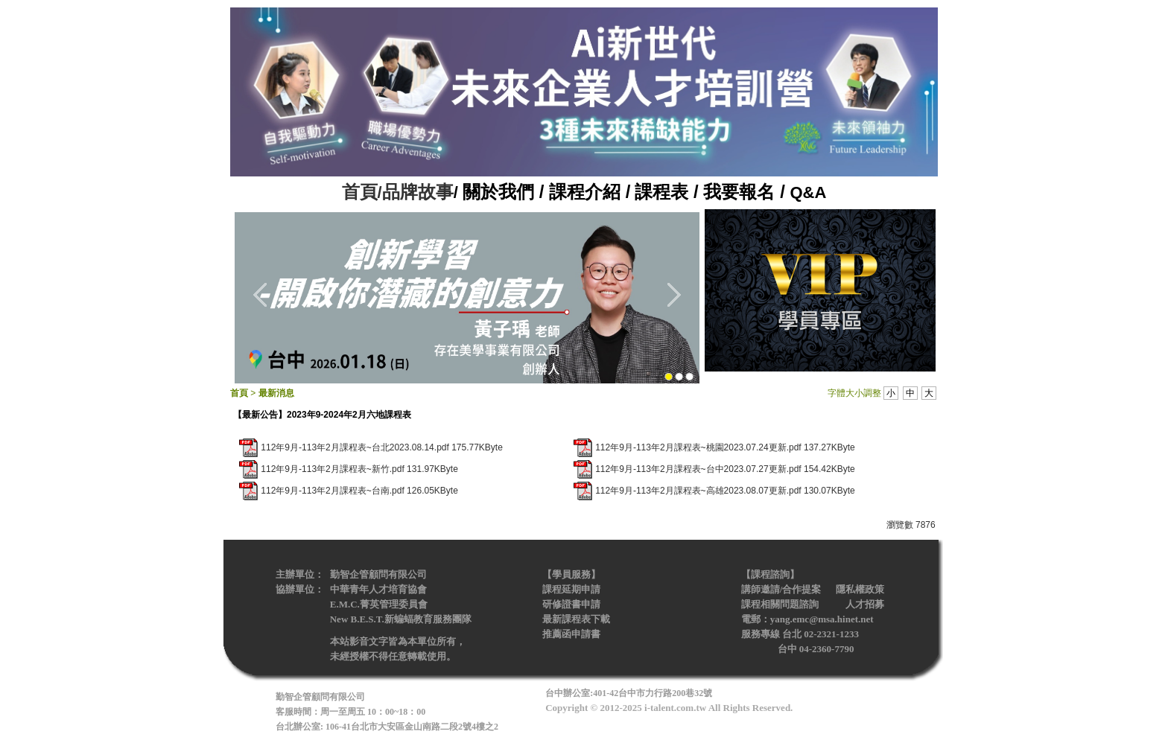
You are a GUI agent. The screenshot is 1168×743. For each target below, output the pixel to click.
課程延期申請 (571, 589)
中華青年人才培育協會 (378, 589)
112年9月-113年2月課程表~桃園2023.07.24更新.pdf (698, 447)
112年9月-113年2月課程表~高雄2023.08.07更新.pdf (698, 490)
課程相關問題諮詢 (780, 604)
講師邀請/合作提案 (781, 589)
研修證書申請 (571, 604)
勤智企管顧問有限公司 (378, 574)
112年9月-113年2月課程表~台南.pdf (332, 490)
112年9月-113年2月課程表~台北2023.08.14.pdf (354, 447)
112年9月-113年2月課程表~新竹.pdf (332, 469)
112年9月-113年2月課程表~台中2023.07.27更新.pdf (698, 469)
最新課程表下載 (576, 619)
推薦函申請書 (572, 634)
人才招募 (864, 604)
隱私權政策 (860, 589)
